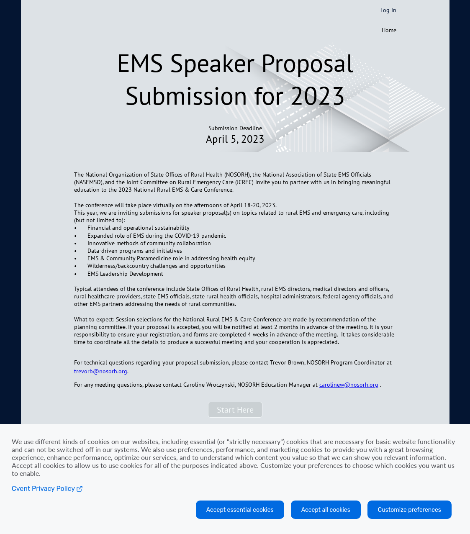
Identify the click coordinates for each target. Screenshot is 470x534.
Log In (388, 10)
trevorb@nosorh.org (100, 371)
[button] (235, 409)
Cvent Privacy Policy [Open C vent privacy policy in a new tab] (47, 489)
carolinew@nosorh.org (348, 384)
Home (389, 30)
